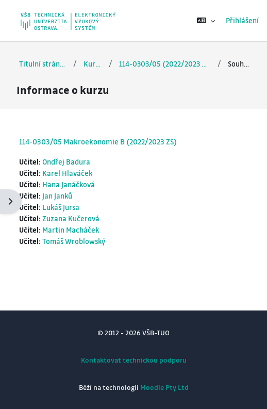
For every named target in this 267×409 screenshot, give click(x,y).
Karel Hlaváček (67, 173)
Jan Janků (57, 195)
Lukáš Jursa (60, 207)
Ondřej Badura (66, 161)
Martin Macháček (70, 229)
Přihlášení (242, 20)
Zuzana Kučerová (70, 218)
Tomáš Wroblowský (73, 241)
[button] (206, 20)
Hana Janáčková (68, 184)
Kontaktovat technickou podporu (134, 359)
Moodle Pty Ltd (164, 387)
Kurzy (93, 63)
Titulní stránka (42, 63)
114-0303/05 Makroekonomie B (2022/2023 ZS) (98, 141)
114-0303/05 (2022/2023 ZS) (165, 63)
